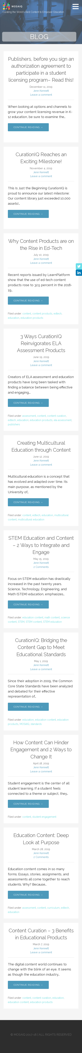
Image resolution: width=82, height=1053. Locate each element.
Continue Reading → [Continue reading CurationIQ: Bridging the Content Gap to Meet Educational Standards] (28, 706)
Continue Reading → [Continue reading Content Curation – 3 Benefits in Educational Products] (28, 985)
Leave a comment (41, 94)
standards (36, 724)
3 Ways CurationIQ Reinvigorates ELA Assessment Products (41, 343)
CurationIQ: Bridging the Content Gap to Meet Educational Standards (41, 647)
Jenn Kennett (41, 90)
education (13, 317)
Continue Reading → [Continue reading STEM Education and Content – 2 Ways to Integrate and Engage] (28, 604)
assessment (29, 415)
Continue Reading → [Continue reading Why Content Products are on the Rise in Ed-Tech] (28, 300)
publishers (14, 424)
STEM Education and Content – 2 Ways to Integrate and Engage (41, 545)
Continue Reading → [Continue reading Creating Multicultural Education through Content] (28, 502)
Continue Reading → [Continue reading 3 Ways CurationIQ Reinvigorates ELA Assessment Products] (28, 403)
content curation (56, 415)
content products (42, 313)
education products (32, 317)
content (26, 313)
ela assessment (62, 420)
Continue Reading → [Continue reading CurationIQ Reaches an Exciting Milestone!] (28, 214)
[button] (77, 6)
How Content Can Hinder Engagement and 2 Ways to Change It (41, 749)
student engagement (44, 816)
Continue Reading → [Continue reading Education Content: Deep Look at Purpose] (28, 894)
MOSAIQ (24, 724)
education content (32, 617)
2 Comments (41, 566)
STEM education (52, 621)
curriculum (53, 907)
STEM (21, 621)
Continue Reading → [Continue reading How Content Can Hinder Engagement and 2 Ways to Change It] (28, 803)
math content (52, 617)
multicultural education (31, 519)
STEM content (34, 621)
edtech (58, 313)
